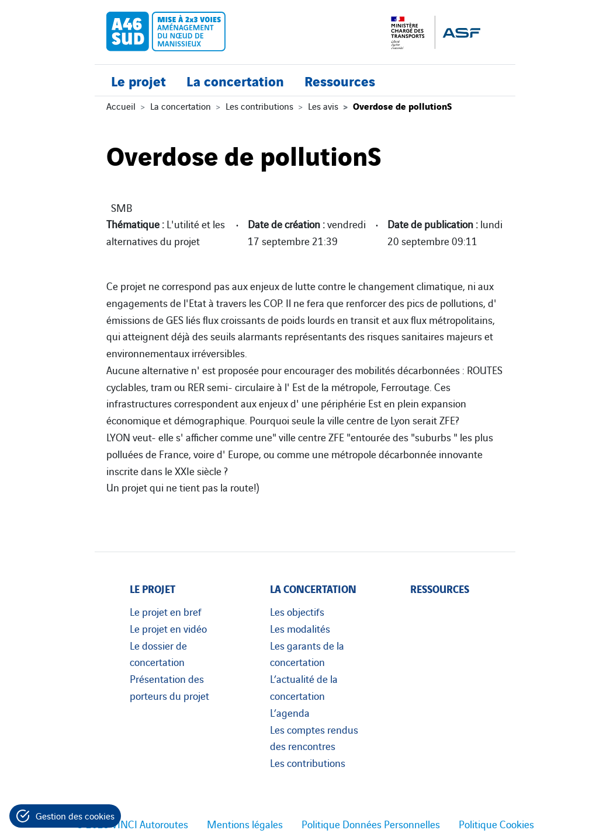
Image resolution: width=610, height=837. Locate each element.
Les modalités (300, 628)
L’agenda (290, 712)
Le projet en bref (166, 611)
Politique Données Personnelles (370, 823)
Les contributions (259, 105)
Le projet (138, 80)
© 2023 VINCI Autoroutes (132, 823)
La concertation (235, 80)
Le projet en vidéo (168, 628)
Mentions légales (245, 823)
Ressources (339, 80)
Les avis (323, 105)
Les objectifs (297, 611)
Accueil (121, 105)
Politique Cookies (496, 823)
